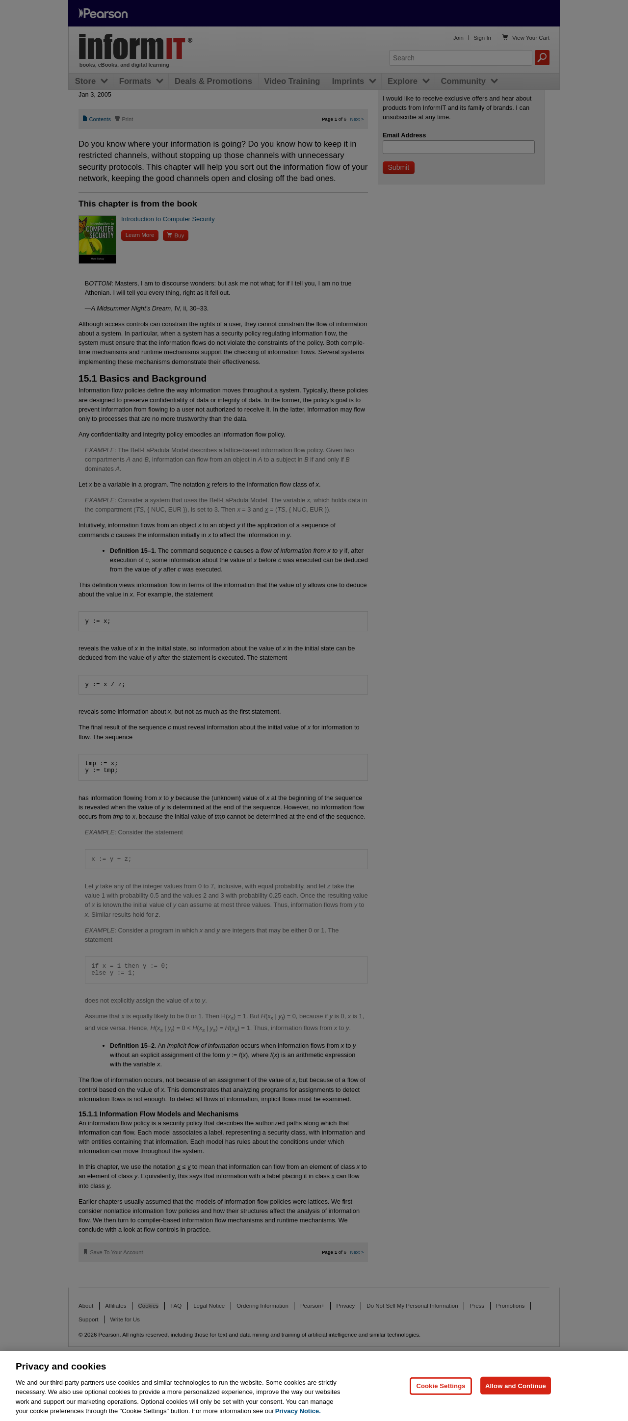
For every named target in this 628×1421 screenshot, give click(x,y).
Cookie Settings (440, 1407)
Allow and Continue (515, 1407)
